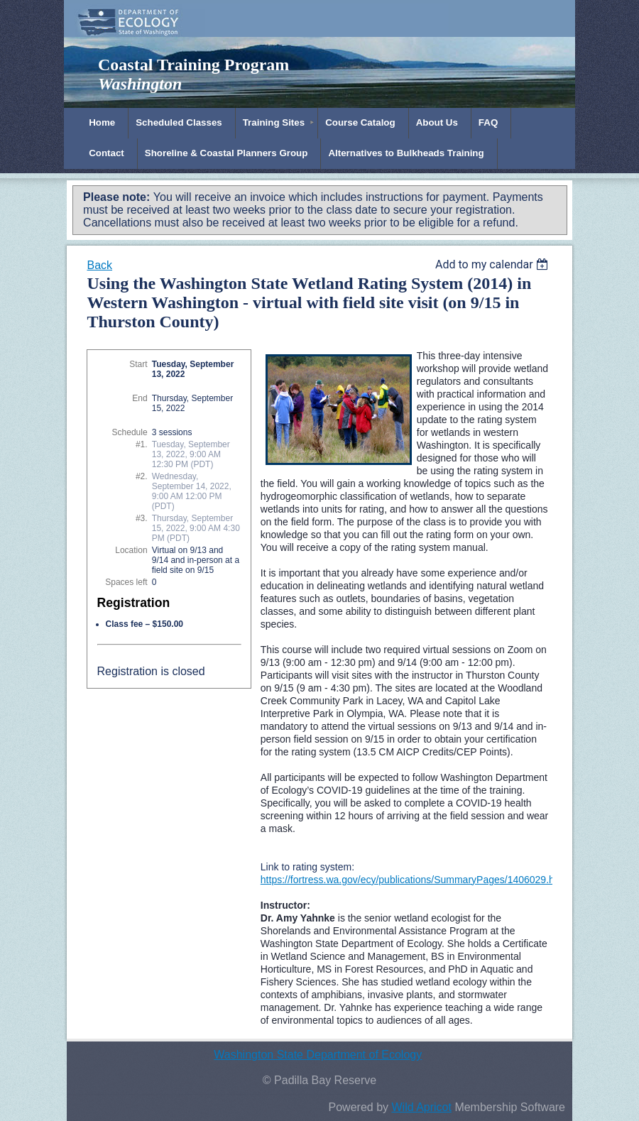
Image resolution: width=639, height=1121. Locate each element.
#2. (142, 476)
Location (131, 550)
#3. (142, 518)
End (139, 398)
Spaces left (126, 582)
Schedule (130, 432)
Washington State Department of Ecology (318, 1055)
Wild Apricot (421, 1107)
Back (99, 265)
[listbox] (493, 264)
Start (138, 364)
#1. (142, 444)
